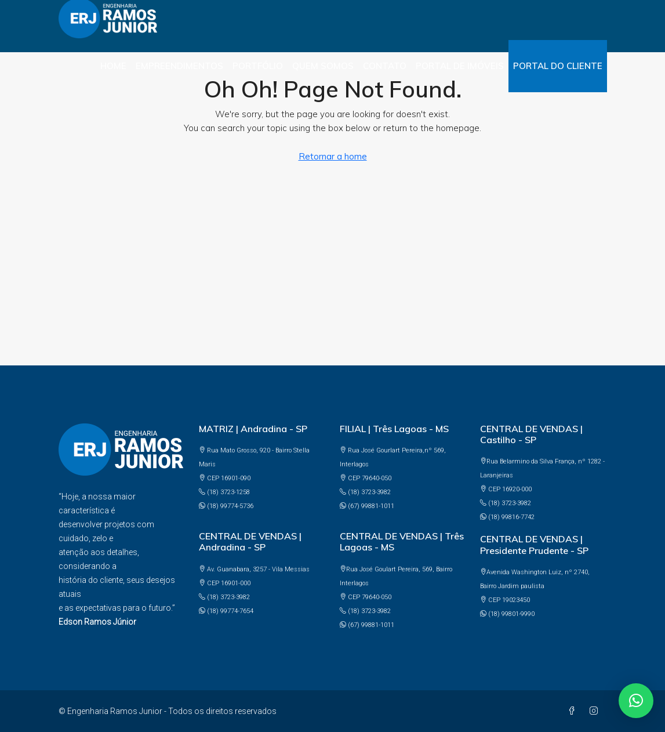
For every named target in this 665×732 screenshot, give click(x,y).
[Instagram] (596, 711)
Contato (384, 65)
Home (113, 65)
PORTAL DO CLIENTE (557, 65)
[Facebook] (574, 711)
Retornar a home (333, 156)
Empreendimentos (179, 65)
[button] (636, 700)
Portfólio (257, 65)
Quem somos (323, 65)
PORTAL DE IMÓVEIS (460, 65)
